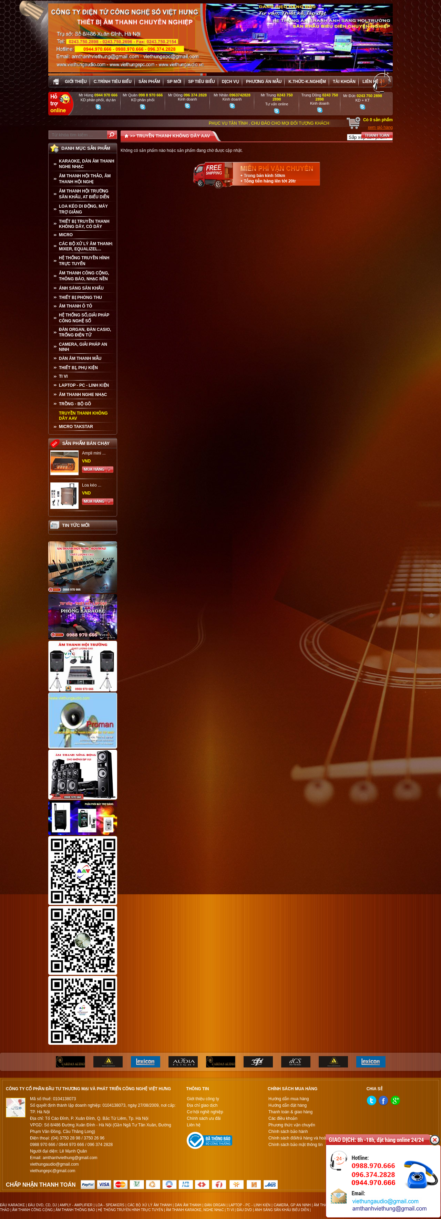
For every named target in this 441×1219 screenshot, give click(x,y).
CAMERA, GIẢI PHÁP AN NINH (83, 347)
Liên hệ (370, 81)
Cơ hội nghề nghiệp (205, 1111)
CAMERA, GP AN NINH (292, 1205)
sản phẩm (149, 81)
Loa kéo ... (91, 485)
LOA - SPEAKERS (110, 1205)
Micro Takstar (76, 426)
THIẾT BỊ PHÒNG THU (80, 297)
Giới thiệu (75, 81)
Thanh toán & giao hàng (290, 1111)
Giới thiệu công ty (203, 1098)
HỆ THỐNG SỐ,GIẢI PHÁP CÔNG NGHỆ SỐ (84, 318)
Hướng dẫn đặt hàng (287, 1105)
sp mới (174, 81)
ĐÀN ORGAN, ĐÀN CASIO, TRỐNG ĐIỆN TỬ (85, 332)
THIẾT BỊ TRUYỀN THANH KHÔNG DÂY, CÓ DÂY (84, 224)
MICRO (66, 234)
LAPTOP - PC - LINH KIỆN (84, 385)
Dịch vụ (230, 81)
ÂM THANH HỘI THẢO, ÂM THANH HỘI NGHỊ (85, 179)
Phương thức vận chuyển (291, 1125)
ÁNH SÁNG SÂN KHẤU (81, 288)
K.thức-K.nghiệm (307, 81)
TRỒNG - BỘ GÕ (75, 404)
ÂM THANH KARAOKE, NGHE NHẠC (195, 1210)
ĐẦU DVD (244, 1210)
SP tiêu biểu (201, 81)
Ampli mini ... (94, 453)
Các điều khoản (282, 1118)
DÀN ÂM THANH (188, 1205)
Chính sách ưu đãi (203, 1118)
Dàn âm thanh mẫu (80, 358)
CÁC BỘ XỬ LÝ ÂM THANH (149, 1205)
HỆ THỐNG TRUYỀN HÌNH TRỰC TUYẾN (84, 261)
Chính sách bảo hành (288, 1131)
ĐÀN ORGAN (214, 1205)
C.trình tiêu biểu (113, 81)
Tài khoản (344, 81)
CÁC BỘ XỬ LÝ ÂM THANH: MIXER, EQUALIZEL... (86, 246)
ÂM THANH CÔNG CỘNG (32, 1210)
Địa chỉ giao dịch (202, 1105)
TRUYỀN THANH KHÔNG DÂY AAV (83, 416)
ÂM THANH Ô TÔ (75, 306)
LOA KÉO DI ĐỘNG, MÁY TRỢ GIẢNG (83, 209)
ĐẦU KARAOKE (12, 1205)
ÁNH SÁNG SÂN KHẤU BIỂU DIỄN (282, 1210)
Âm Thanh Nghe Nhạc (83, 394)
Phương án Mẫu (263, 81)
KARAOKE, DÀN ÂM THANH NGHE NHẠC (86, 164)
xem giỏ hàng (380, 127)
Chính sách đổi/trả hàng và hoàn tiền (302, 1138)
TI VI (63, 376)
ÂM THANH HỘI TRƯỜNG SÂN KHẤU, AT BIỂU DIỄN (84, 194)
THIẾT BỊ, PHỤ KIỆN (78, 367)
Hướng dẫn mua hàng (288, 1098)
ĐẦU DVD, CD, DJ (42, 1205)
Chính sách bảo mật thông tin (295, 1144)
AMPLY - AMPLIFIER (76, 1205)
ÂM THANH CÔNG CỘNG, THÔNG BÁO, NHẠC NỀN (84, 276)
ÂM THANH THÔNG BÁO (75, 1210)
